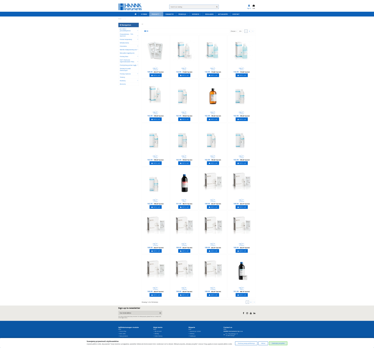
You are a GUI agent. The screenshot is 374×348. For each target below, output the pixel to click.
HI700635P (241, 201)
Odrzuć (263, 343)
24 (240, 31)
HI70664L (155, 201)
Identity (156, 333)
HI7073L (184, 70)
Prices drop (122, 331)
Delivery (192, 333)
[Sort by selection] (234, 31)
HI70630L (184, 113)
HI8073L (242, 289)
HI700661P (155, 289)
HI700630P (213, 201)
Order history (158, 336)
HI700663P (184, 289)
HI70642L (155, 113)
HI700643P (155, 70)
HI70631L (213, 113)
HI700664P (213, 289)
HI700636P (155, 245)
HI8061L (184, 201)
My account (158, 331)
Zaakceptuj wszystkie (278, 343)
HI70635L (242, 113)
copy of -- (156, 68)
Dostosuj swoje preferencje (246, 343)
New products (123, 336)
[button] (196, 14)
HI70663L (242, 157)
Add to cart (155, 75)
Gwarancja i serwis (195, 331)
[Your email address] (138, 313)
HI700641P (213, 245)
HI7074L (213, 70)
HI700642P (241, 245)
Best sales (122, 333)
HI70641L (213, 157)
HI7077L (242, 70)
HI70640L (155, 157)
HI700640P (184, 245)
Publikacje (193, 336)
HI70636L (184, 157)
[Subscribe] (160, 313)
